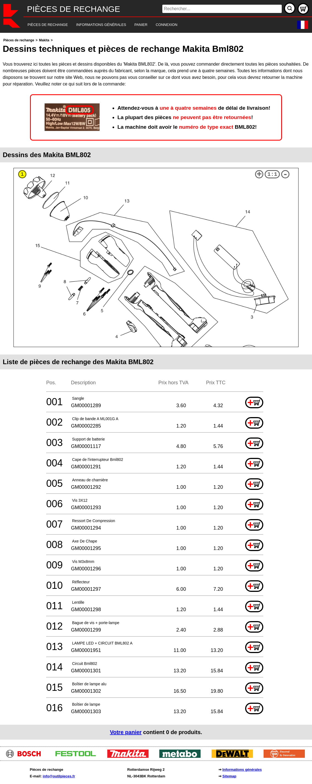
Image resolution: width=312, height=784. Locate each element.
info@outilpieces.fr (59, 776)
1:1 (272, 174)
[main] (156, 388)
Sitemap (229, 776)
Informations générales (242, 769)
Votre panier (125, 732)
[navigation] (148, 25)
